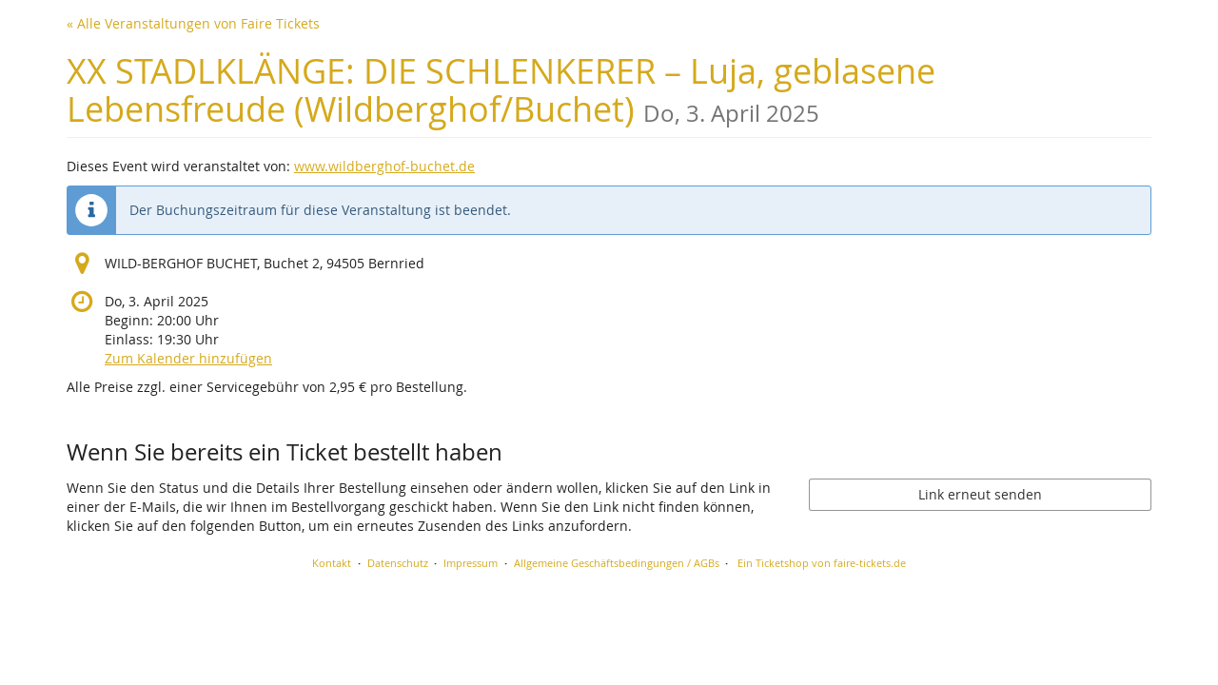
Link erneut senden (980, 494)
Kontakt (331, 563)
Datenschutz (397, 563)
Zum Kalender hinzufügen (188, 358)
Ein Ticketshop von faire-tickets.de (821, 563)
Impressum (470, 563)
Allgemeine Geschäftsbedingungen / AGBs (616, 563)
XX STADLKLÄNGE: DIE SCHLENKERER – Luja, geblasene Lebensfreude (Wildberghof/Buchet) (501, 90)
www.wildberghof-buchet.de (384, 166)
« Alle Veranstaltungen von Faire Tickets (193, 23)
